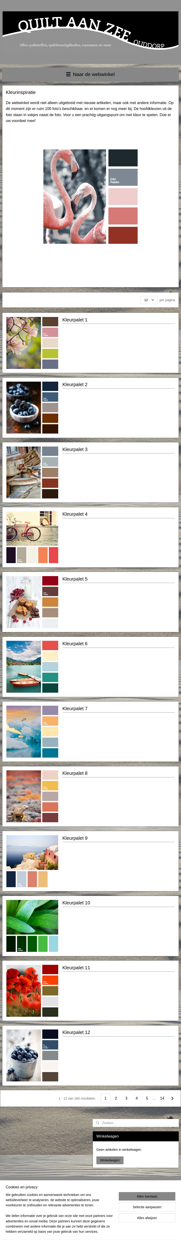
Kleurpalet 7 (75, 708)
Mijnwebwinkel (139, 1231)
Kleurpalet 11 (76, 967)
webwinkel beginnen (103, 1231)
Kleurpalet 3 (75, 449)
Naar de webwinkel (90, 74)
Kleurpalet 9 (75, 838)
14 (162, 1099)
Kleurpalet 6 (75, 643)
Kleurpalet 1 (75, 319)
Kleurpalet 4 (75, 514)
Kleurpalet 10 (76, 903)
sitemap (79, 1231)
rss (87, 1231)
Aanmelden (135, 1207)
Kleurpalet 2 (75, 384)
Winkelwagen (110, 1160)
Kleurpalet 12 (76, 1032)
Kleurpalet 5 (75, 579)
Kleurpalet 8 (75, 773)
